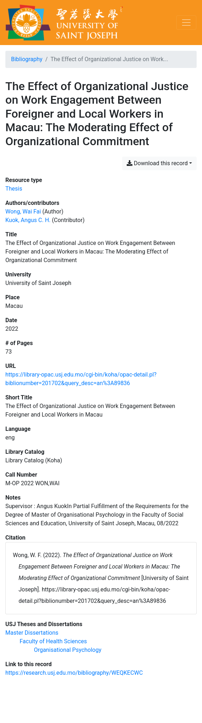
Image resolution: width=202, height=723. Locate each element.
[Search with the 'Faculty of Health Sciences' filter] (53, 641)
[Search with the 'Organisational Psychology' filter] (67, 649)
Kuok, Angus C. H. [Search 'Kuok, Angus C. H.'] (28, 220)
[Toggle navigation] (186, 22)
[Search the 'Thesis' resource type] (13, 188)
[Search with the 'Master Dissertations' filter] (32, 632)
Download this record (157, 163)
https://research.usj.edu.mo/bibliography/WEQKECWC (74, 672)
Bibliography (26, 59)
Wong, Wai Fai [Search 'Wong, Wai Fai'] (23, 211)
